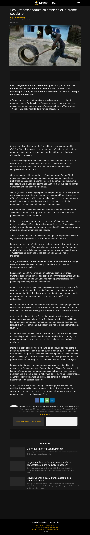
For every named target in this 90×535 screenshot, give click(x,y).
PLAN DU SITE (51, 525)
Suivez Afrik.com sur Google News (28, 421)
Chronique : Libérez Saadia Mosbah (45, 448)
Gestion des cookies (52, 530)
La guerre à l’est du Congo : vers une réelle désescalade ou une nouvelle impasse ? (49, 463)
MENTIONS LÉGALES (51, 527)
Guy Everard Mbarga (18, 18)
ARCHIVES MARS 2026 (38, 530)
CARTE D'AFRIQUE (40, 525)
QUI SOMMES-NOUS (38, 527)
